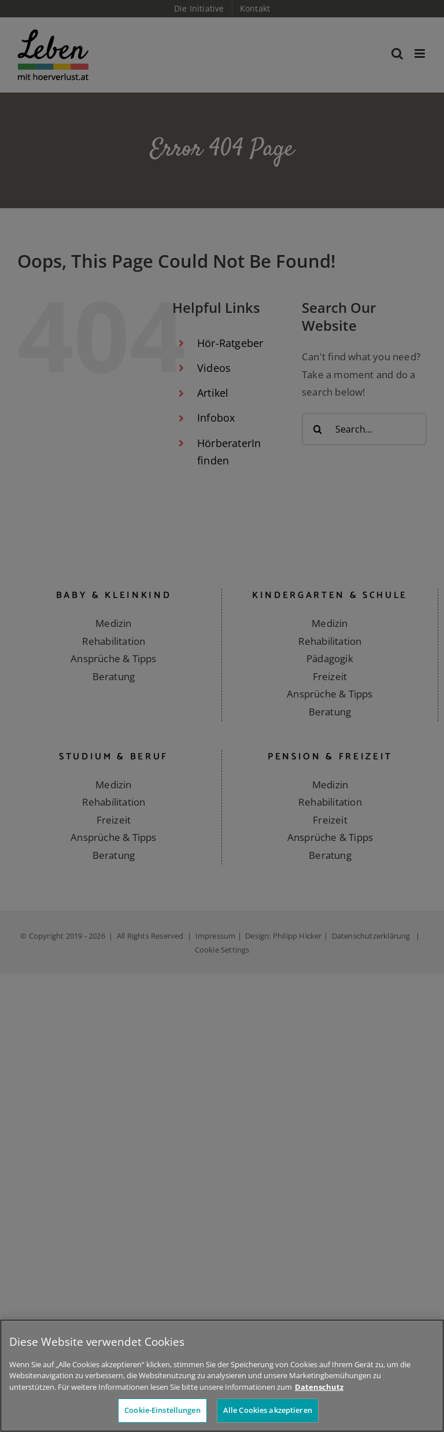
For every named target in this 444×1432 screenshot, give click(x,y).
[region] (222, 1375)
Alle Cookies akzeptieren (267, 1410)
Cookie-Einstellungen (162, 1410)
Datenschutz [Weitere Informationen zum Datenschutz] (319, 1387)
